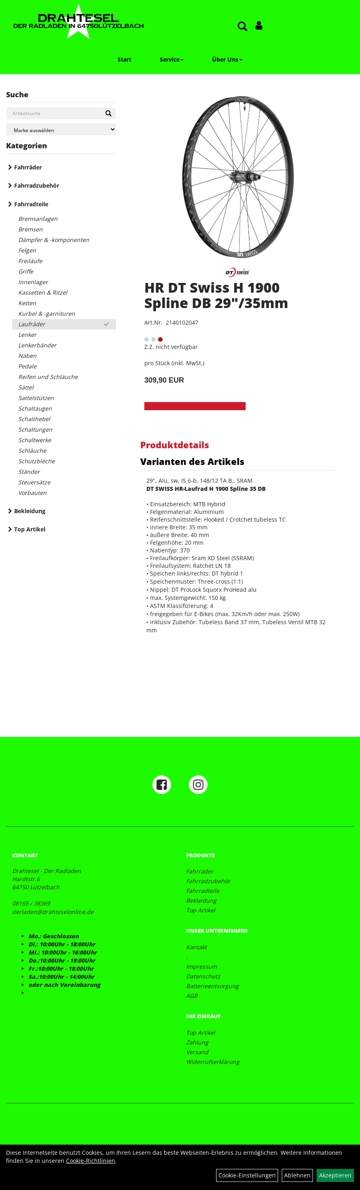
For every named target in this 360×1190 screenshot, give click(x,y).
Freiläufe (30, 261)
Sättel (26, 387)
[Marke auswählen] (61, 129)
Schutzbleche (36, 461)
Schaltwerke (34, 440)
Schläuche (32, 450)
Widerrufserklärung (213, 1062)
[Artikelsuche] (242, 27)
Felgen (27, 250)
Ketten (27, 303)
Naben (27, 356)
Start (124, 59)
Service (172, 59)
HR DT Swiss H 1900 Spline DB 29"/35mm (216, 295)
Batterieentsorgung (212, 986)
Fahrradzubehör (36, 185)
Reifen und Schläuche (48, 377)
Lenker (27, 334)
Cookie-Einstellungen (247, 1175)
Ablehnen (297, 1175)
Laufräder (31, 324)
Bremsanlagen (38, 219)
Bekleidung (29, 511)
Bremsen (30, 229)
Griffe (25, 271)
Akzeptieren (335, 1175)
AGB (191, 996)
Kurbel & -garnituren (46, 313)
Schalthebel (34, 419)
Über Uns (227, 59)
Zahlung (197, 1042)
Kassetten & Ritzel (42, 292)
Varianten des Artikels (192, 461)
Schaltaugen (35, 408)
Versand (197, 1052)
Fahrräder (28, 167)
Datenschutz (203, 976)
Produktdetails (174, 445)
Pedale (27, 366)
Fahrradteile (31, 204)
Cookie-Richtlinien (90, 1160)
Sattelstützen (36, 398)
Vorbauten (32, 493)
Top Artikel (29, 529)
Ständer (29, 471)
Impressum (201, 966)
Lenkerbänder (37, 345)
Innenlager (33, 282)
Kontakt (196, 947)
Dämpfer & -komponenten (53, 240)
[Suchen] (108, 113)
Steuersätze (34, 482)
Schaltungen (35, 429)
